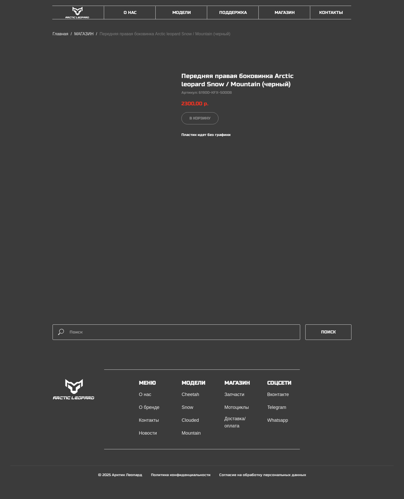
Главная (60, 34)
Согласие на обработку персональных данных (262, 475)
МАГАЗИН (84, 34)
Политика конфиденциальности (181, 475)
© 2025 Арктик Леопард (120, 475)
